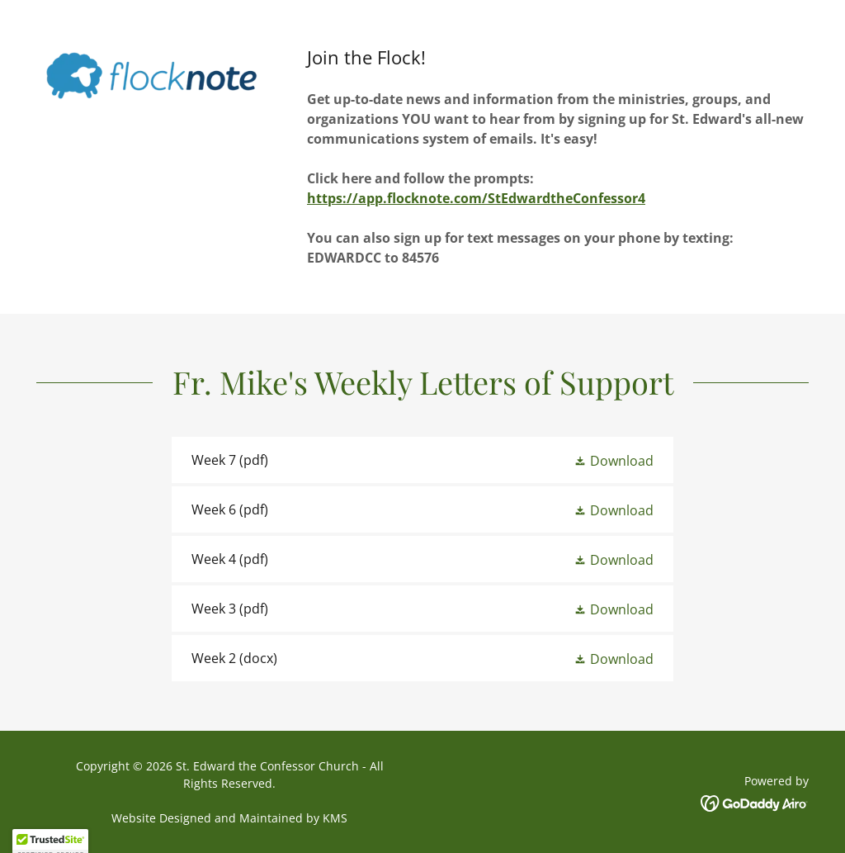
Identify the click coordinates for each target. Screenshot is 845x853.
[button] (614, 460)
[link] (422, 460)
